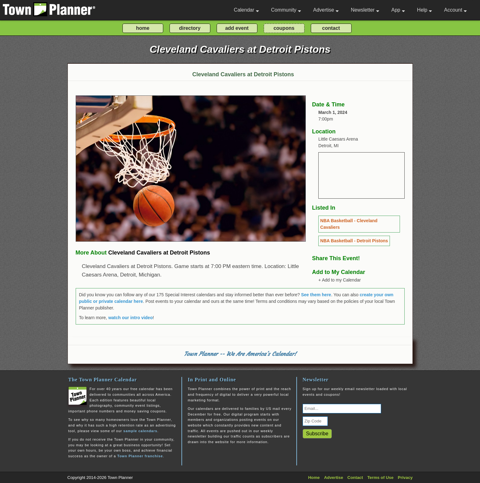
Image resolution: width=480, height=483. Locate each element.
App (398, 10)
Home (314, 477)
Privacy (405, 477)
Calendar (246, 10)
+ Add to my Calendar (339, 279)
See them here (316, 294)
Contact (355, 477)
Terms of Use (380, 477)
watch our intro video (130, 317)
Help (424, 10)
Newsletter (365, 10)
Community (286, 10)
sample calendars (140, 431)
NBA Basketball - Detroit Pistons (354, 240)
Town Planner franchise (140, 456)
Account (455, 10)
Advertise (326, 10)
